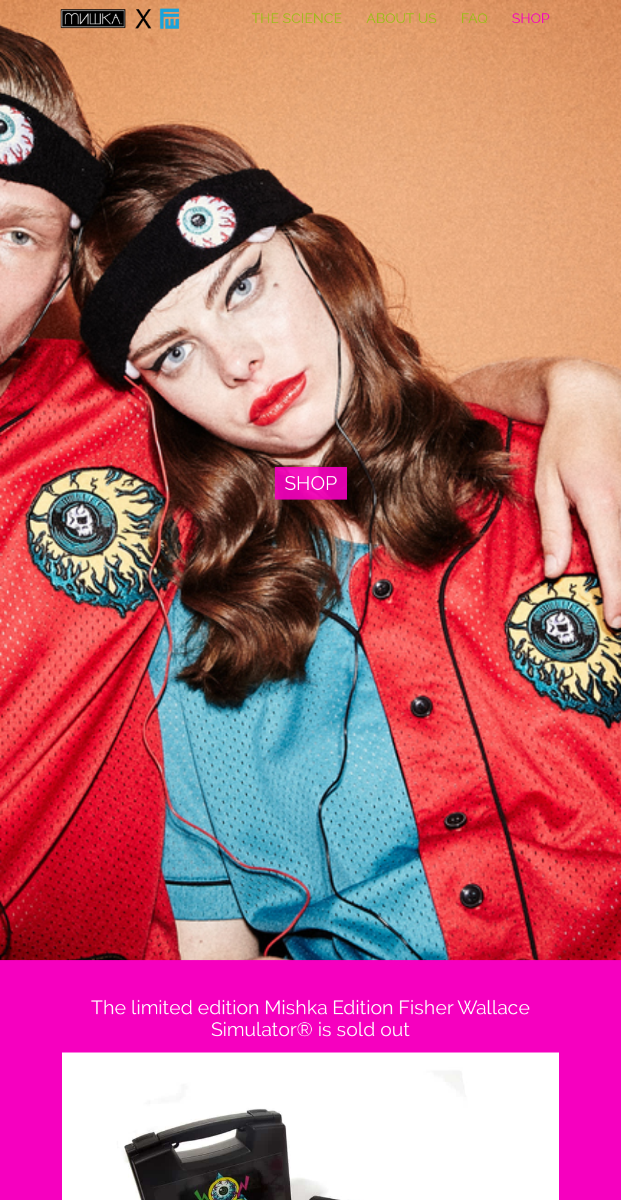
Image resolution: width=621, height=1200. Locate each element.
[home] (120, 18)
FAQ (474, 18)
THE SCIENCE (297, 18)
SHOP (530, 18)
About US (401, 18)
